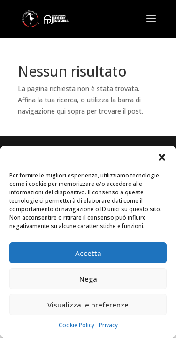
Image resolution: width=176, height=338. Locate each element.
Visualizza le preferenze (88, 304)
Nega (88, 279)
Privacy (108, 325)
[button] (162, 157)
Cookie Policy (76, 325)
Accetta (88, 253)
